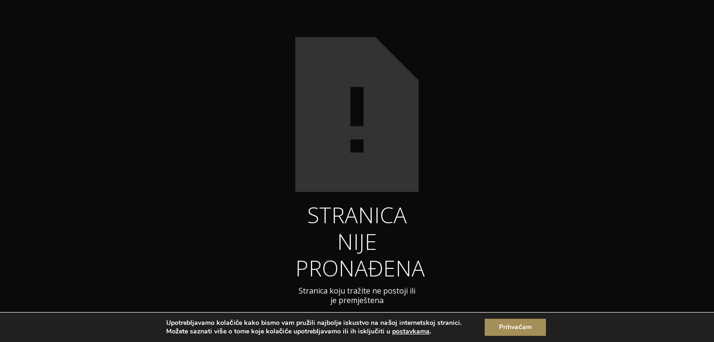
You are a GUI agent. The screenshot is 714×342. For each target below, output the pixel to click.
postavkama (411, 331)
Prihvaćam (515, 327)
